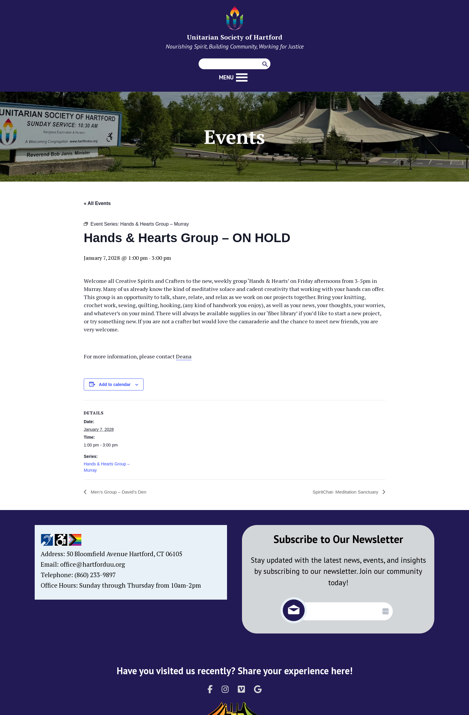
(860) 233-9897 (95, 575)
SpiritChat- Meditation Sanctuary (344, 491)
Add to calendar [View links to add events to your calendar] (115, 384)
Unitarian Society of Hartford (234, 37)
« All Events (97, 203)
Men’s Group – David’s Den (119, 491)
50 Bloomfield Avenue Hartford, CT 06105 (124, 554)
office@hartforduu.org (92, 564)
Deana (183, 356)
